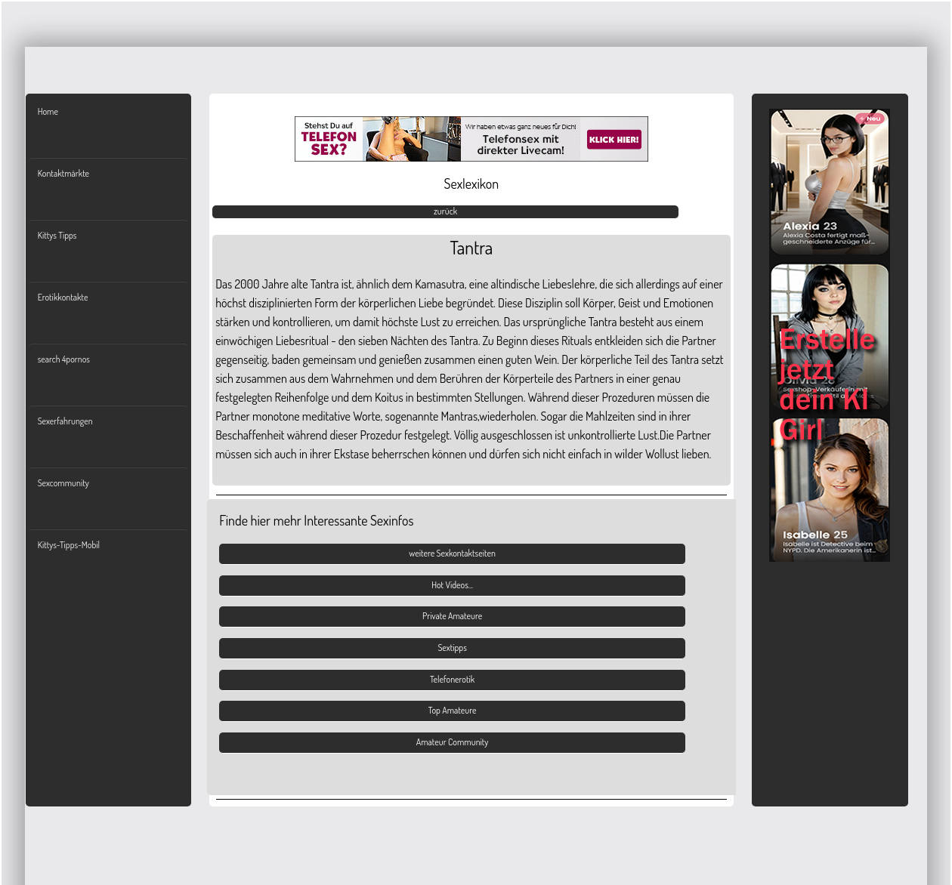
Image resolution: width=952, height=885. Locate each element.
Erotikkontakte (63, 297)
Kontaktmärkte (63, 173)
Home (48, 111)
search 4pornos (64, 359)
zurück (445, 211)
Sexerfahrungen (65, 421)
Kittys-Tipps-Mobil (69, 544)
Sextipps (451, 647)
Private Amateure (452, 615)
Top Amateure (452, 710)
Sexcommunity (63, 483)
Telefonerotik (452, 679)
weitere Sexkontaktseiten (452, 553)
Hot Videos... (452, 585)
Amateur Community (452, 742)
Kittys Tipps (57, 235)
